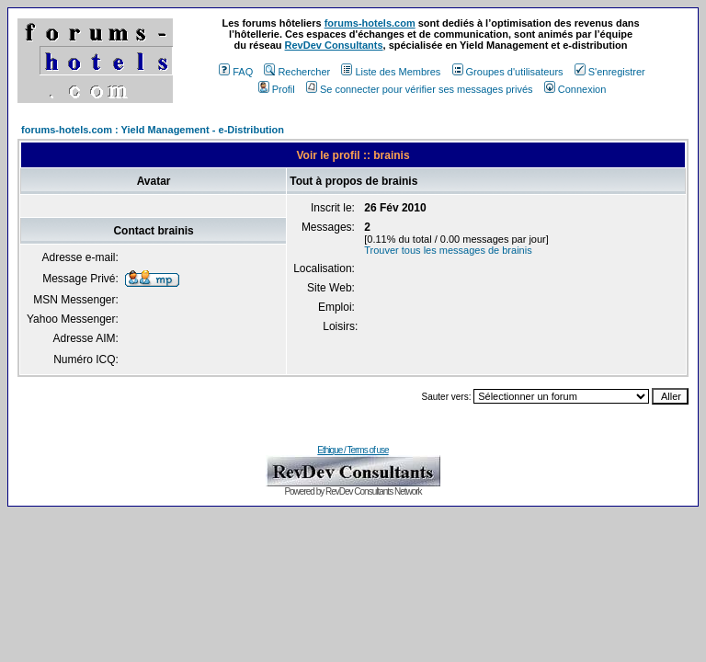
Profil (276, 89)
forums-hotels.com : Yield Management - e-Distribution (152, 129)
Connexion (575, 89)
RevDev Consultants (334, 45)
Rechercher (297, 71)
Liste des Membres (390, 71)
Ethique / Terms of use (352, 450)
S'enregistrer (610, 71)
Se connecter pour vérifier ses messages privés (419, 89)
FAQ (236, 71)
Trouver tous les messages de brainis (447, 250)
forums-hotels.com (370, 23)
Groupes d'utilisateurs (508, 71)
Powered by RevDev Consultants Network (352, 491)
